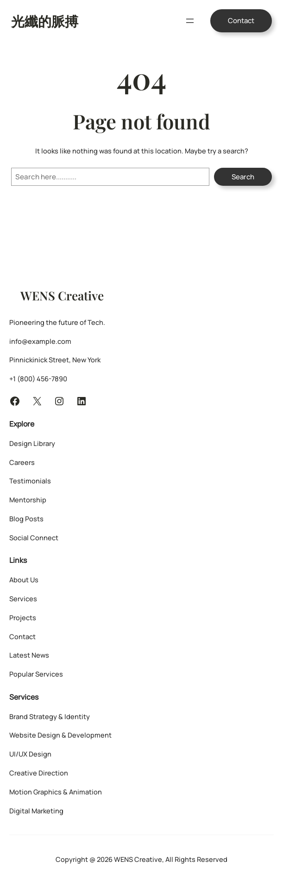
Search (243, 177)
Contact (241, 20)
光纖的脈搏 (44, 21)
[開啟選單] (189, 20)
